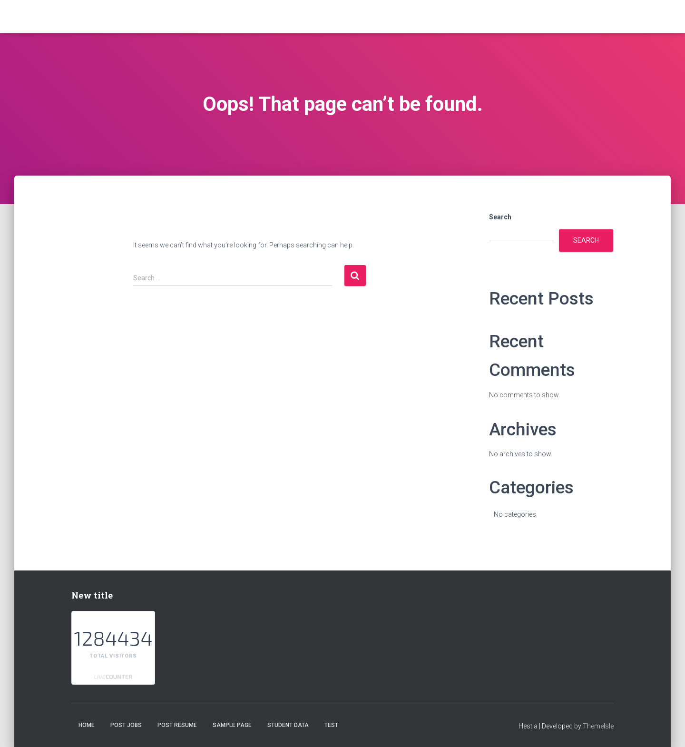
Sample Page (232, 725)
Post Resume (177, 725)
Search (500, 217)
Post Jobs (126, 725)
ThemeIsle (598, 726)
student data (288, 725)
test (331, 725)
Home (86, 725)
